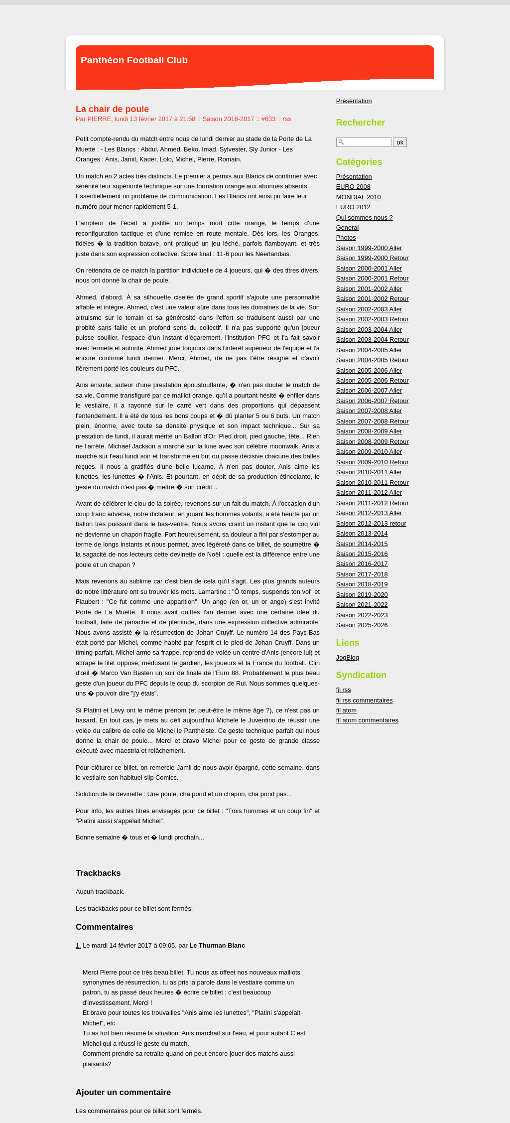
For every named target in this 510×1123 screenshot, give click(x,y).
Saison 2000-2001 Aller (369, 268)
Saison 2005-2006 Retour (372, 380)
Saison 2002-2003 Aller (369, 309)
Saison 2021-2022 (362, 604)
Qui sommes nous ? (364, 217)
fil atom (346, 710)
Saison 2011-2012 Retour (372, 503)
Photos (346, 237)
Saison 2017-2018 (362, 574)
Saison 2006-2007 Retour (372, 401)
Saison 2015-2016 (362, 554)
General (347, 227)
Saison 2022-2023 (362, 615)
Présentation (354, 101)
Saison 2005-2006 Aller (369, 370)
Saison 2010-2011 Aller (369, 472)
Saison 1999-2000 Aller (369, 248)
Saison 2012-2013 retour (371, 523)
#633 (268, 119)
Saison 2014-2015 (362, 544)
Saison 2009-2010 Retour (372, 462)
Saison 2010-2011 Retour (372, 482)
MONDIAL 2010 (358, 197)
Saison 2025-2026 (362, 625)
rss (287, 119)
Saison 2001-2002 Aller (369, 288)
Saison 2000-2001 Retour (372, 278)
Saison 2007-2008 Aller (369, 411)
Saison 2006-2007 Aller (369, 390)
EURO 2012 (353, 207)
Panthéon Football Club (134, 60)
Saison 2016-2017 (229, 119)
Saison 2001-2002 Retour (372, 298)
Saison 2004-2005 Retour (372, 360)
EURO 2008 (353, 186)
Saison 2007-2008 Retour (372, 421)
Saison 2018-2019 (362, 584)
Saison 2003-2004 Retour (372, 339)
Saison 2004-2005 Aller (369, 350)
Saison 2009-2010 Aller (369, 451)
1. (78, 945)
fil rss (343, 690)
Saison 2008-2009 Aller (369, 431)
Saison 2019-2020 (362, 594)
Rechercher (360, 123)
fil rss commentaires (364, 700)
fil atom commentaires (367, 720)
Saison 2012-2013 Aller (369, 513)
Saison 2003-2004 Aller (369, 329)
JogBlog (347, 657)
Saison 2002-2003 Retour (372, 319)
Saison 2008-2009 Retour (372, 441)
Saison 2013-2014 (362, 533)
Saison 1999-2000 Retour (372, 258)
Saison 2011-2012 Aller (369, 492)
